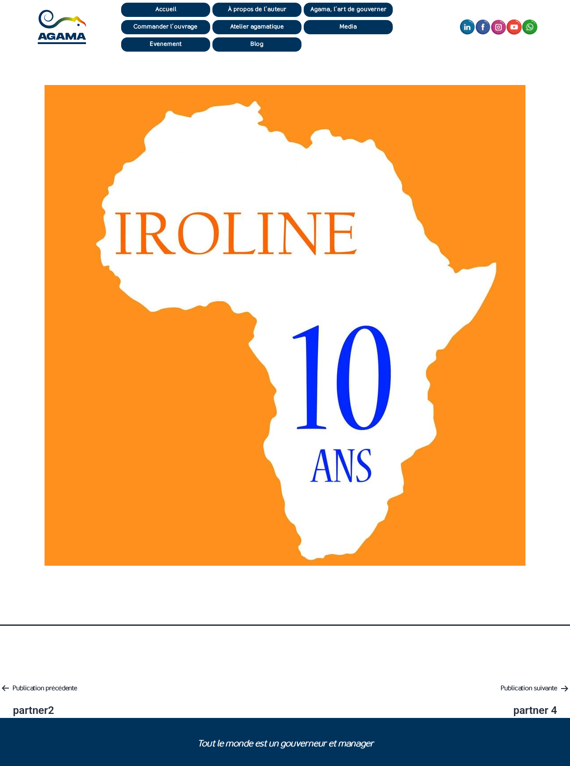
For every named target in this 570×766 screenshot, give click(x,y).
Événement (166, 44)
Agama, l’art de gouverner (348, 9)
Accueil (165, 9)
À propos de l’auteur (257, 9)
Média (348, 27)
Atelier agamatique (257, 27)
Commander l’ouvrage (166, 27)
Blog (257, 44)
